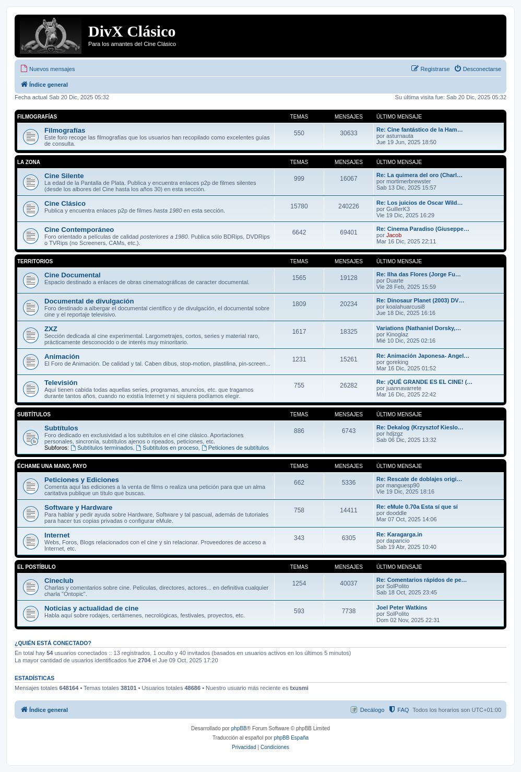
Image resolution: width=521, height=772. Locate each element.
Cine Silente (64, 176)
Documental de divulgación (89, 301)
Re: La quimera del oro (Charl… (419, 175)
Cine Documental (72, 275)
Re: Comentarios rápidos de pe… (421, 580)
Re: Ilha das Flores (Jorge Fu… (418, 274)
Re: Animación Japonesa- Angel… (422, 356)
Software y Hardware (78, 507)
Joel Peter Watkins (401, 607)
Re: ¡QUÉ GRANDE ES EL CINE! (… (424, 382)
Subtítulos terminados (101, 448)
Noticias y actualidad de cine (91, 608)
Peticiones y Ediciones (81, 480)
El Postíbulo (36, 567)
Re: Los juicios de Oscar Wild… (419, 203)
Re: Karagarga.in (399, 534)
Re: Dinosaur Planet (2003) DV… (420, 300)
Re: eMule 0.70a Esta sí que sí (417, 507)
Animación (61, 356)
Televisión (61, 383)
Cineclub (59, 580)
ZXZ (50, 329)
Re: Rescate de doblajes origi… (419, 479)
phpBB (239, 728)
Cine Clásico (65, 203)
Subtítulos (34, 414)
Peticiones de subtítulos (235, 448)
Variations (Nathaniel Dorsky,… (418, 328)
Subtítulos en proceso (167, 448)
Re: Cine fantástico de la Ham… (419, 129)
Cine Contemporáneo (79, 229)
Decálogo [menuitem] (372, 710)
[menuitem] (47, 69)
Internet (56, 535)
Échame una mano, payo (52, 466)
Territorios (35, 261)
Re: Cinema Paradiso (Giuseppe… (422, 229)
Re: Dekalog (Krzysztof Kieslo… (420, 427)
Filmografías (37, 117)
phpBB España (291, 738)
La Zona (28, 162)
